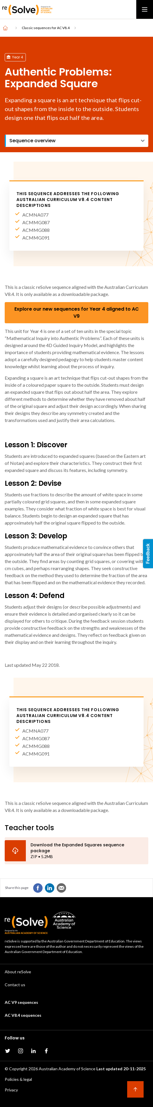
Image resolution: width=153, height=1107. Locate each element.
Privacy (11, 1089)
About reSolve (18, 971)
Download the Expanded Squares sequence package (77, 848)
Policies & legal (18, 1079)
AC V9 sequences (21, 1002)
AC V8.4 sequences (23, 1015)
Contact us (15, 984)
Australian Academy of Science (67, 1068)
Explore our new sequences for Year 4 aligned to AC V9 (76, 312)
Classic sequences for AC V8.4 (46, 28)
